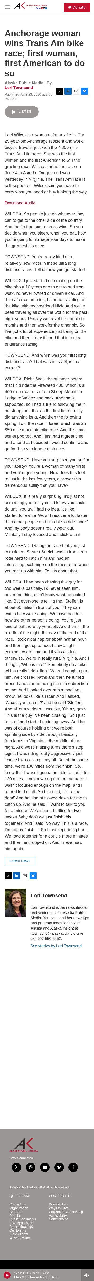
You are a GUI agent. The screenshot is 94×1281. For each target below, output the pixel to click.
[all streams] (87, 1275)
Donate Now (58, 1204)
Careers (15, 1212)
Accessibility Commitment (58, 1217)
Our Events (17, 1230)
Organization (18, 1208)
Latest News (20, 861)
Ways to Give (58, 1208)
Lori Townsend (19, 87)
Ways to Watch (20, 1238)
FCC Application (21, 1223)
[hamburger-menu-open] (7, 7)
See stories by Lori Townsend (56, 945)
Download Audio (20, 203)
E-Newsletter (18, 1234)
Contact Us (17, 1204)
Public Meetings (21, 1227)
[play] (7, 1275)
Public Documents (22, 1219)
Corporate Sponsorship (66, 1212)
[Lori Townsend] (15, 903)
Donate (79, 7)
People (14, 1215)
